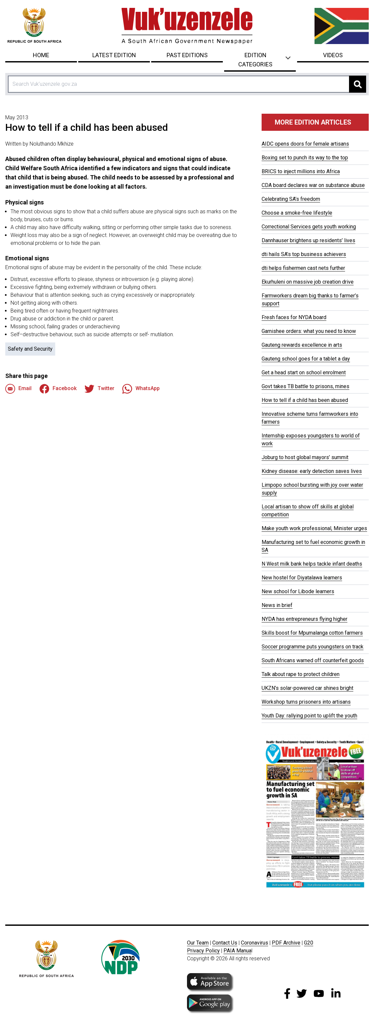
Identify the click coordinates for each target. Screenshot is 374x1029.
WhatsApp (141, 388)
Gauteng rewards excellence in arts (302, 345)
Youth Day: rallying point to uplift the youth (309, 716)
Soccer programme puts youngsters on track (312, 646)
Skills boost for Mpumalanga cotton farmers (312, 633)
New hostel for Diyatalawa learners (302, 577)
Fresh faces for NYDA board (294, 317)
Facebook (58, 389)
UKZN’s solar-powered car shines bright (307, 688)
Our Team (198, 943)
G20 (308, 943)
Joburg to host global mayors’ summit (305, 457)
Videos (333, 55)
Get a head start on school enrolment (304, 372)
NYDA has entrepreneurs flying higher (304, 619)
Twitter (99, 389)
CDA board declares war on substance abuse (313, 185)
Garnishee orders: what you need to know (309, 331)
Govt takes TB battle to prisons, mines (305, 386)
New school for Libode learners (298, 591)
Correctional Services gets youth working (309, 226)
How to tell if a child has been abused (305, 400)
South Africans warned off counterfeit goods (313, 660)
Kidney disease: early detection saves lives (312, 471)
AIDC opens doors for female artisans (305, 144)
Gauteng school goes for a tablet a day (306, 359)
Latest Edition (114, 55)
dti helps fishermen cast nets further (303, 268)
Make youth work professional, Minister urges (314, 528)
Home (41, 55)
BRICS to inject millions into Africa (301, 171)
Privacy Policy (203, 950)
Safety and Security (30, 349)
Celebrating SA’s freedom (291, 199)
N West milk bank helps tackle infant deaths (312, 564)
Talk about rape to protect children (300, 674)
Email (18, 389)
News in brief (277, 605)
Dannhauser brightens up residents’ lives (308, 240)
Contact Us (224, 943)
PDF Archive (286, 943)
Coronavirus (254, 943)
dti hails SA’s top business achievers (304, 254)
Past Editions (187, 55)
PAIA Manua (237, 950)
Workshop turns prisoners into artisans (306, 702)
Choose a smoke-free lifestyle (297, 213)
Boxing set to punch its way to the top (305, 157)
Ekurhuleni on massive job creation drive (308, 282)
